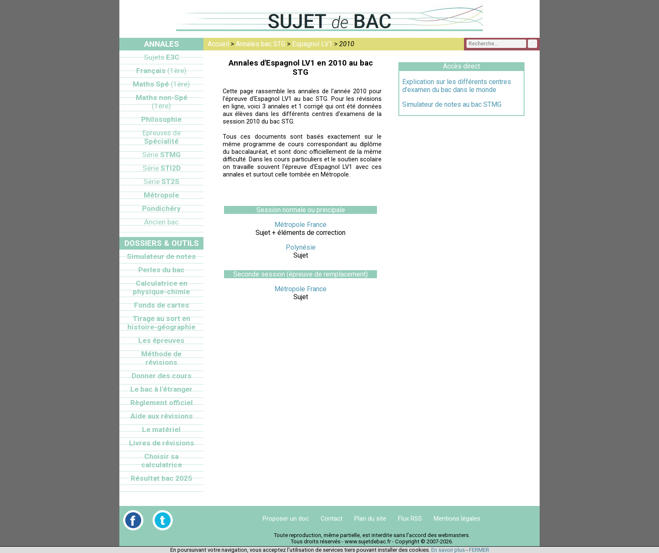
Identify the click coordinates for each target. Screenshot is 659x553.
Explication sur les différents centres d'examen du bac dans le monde (456, 86)
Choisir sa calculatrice (161, 460)
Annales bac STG (260, 44)
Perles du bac (161, 270)
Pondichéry (161, 208)
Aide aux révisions (161, 416)
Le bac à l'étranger (161, 389)
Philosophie (161, 119)
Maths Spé (161, 84)
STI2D (161, 168)
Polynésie (301, 247)
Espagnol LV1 (312, 44)
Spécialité (161, 137)
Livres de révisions (161, 443)
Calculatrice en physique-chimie (161, 287)
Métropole (161, 195)
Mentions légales (457, 518)
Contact (332, 518)
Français (161, 70)
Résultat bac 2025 (161, 478)
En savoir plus (448, 550)
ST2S (161, 181)
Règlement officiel (161, 402)
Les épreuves (161, 340)
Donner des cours (162, 375)
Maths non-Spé (161, 101)
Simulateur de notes (161, 256)
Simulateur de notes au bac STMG (451, 104)
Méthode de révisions (161, 358)
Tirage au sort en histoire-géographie (161, 322)
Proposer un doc (286, 518)
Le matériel (161, 429)
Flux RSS (410, 518)
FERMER (479, 550)
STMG (161, 154)
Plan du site (370, 518)
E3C (161, 57)
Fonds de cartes (161, 305)
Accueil (218, 44)
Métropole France (300, 225)
